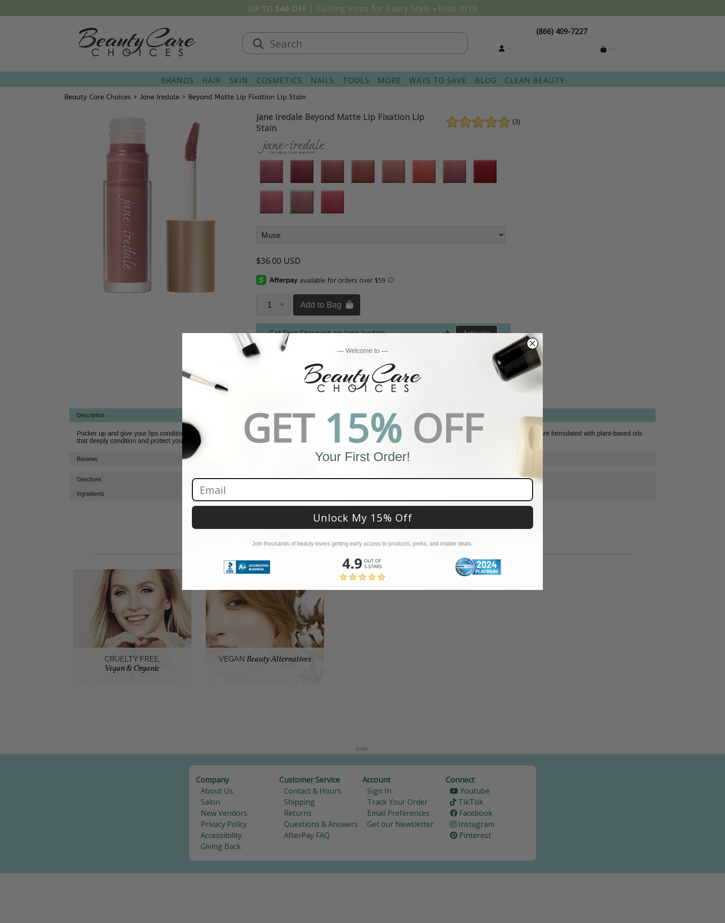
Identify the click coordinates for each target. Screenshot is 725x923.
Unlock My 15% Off (362, 517)
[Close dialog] (532, 343)
